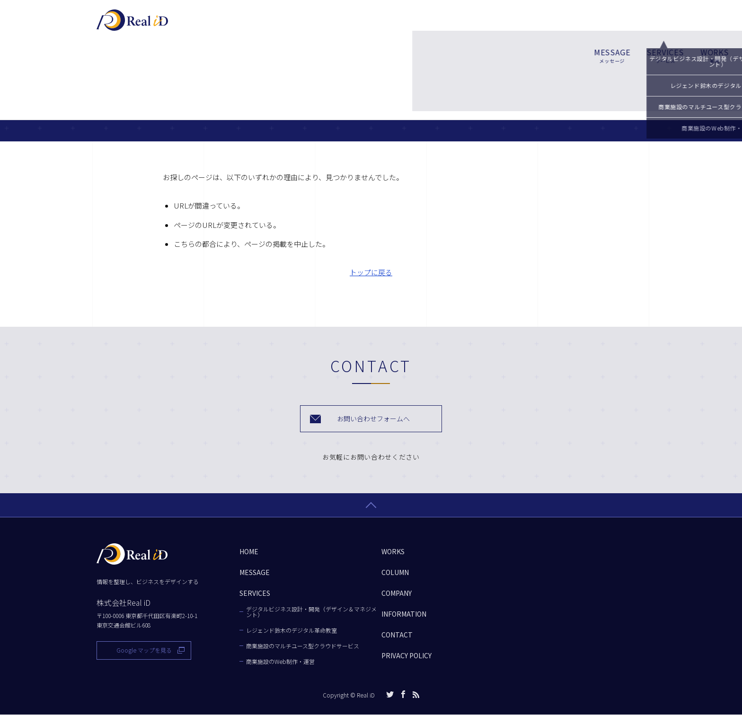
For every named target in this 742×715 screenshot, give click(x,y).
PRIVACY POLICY (406, 656)
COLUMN (475, 24)
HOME (248, 552)
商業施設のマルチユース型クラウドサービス (302, 646)
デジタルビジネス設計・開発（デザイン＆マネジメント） (311, 612)
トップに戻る (371, 272)
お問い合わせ (607, 24)
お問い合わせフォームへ (374, 419)
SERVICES (378, 24)
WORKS (428, 24)
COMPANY (527, 24)
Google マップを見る (144, 650)
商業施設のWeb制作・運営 (280, 662)
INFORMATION (403, 614)
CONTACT (397, 635)
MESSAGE (325, 24)
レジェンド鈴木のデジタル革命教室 (291, 631)
